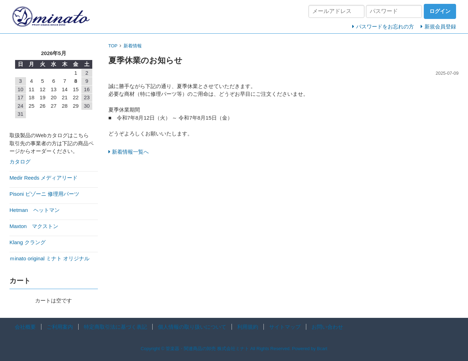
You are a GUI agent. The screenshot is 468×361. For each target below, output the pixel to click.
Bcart (322, 348)
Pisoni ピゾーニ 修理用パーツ (44, 194)
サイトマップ (285, 327)
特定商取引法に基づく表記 (115, 327)
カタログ (20, 162)
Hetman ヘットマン (34, 210)
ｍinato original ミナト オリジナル (49, 258)
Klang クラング (27, 242)
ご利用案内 (60, 327)
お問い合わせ (327, 327)
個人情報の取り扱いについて (192, 327)
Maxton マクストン (33, 226)
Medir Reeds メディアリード (43, 178)
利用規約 (247, 327)
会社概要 (25, 327)
